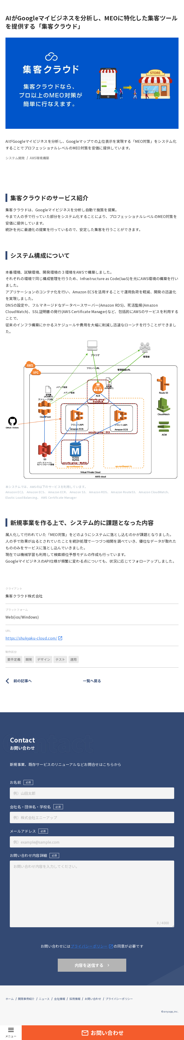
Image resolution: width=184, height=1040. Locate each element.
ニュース (44, 999)
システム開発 (15, 158)
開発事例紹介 (26, 999)
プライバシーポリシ (92, 946)
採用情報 (74, 999)
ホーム (9, 999)
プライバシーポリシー (119, 999)
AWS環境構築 (39, 158)
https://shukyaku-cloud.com (34, 638)
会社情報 (59, 999)
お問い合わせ (93, 999)
